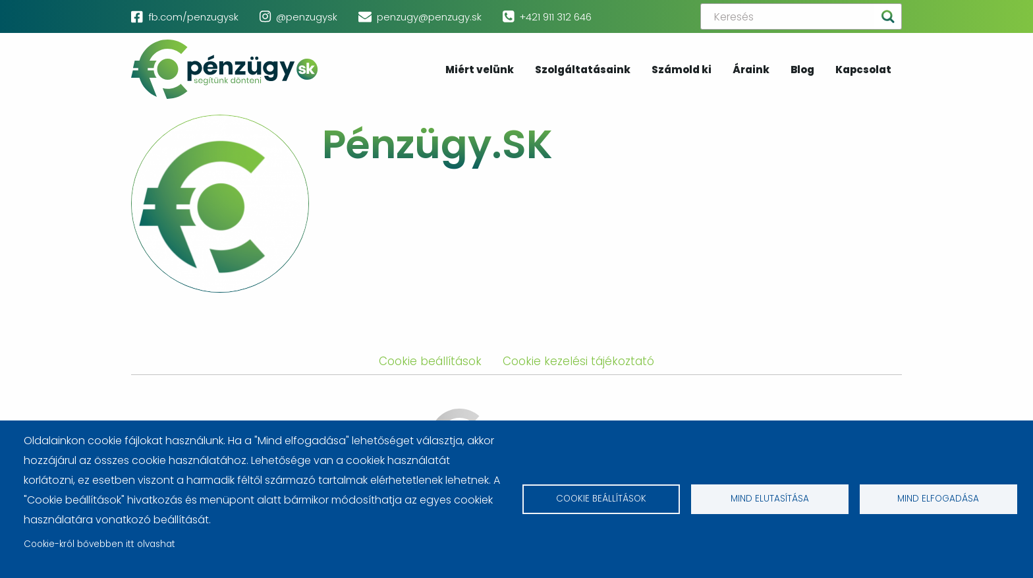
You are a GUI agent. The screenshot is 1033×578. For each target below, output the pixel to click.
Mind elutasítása (770, 499)
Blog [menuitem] (802, 70)
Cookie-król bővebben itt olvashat (99, 544)
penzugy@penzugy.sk (429, 17)
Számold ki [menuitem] (682, 70)
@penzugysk (306, 17)
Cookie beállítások (601, 499)
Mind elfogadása (938, 499)
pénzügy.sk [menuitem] (224, 69)
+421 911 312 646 (555, 17)
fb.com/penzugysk (193, 17)
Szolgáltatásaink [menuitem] (582, 70)
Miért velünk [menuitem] (479, 70)
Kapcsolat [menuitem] (863, 70)
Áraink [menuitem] (751, 70)
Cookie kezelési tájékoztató (578, 361)
